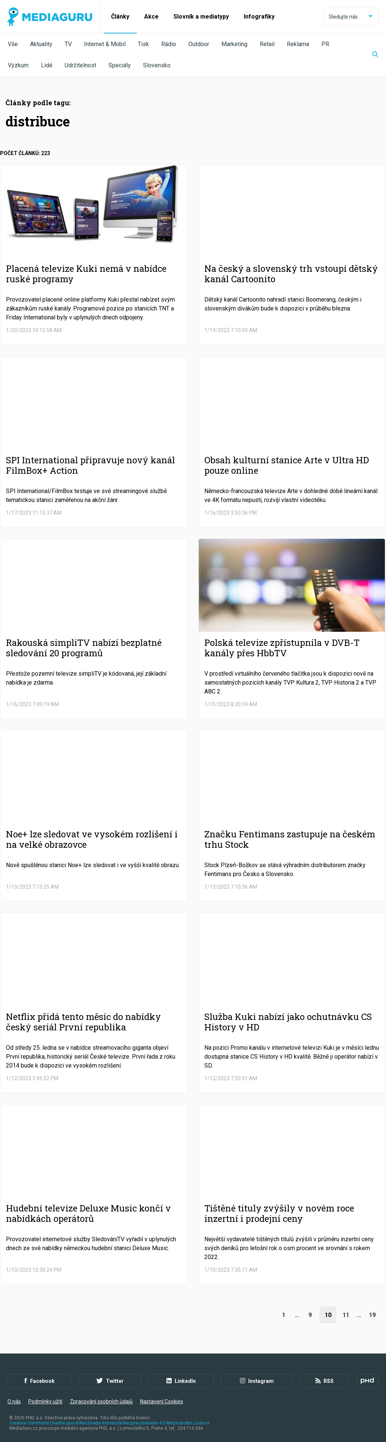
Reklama (298, 44)
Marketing (234, 44)
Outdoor (198, 44)
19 (372, 1315)
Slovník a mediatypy (201, 16)
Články (120, 16)
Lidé (46, 65)
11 (346, 1315)
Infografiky (259, 16)
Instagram (257, 1381)
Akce (151, 16)
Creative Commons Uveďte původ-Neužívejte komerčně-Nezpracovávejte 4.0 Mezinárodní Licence (109, 1423)
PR (325, 44)
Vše (13, 44)
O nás (14, 1401)
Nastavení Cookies (161, 1401)
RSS (324, 1381)
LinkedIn (181, 1381)
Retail (267, 44)
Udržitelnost (80, 65)
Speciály (119, 65)
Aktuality (41, 44)
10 (328, 1315)
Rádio (168, 44)
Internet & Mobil (105, 44)
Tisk (143, 44)
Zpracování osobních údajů (101, 1401)
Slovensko (157, 65)
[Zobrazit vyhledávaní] (370, 55)
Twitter (110, 1381)
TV (68, 44)
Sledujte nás (351, 17)
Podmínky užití (45, 1401)
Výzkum (18, 65)
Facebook (40, 1381)
